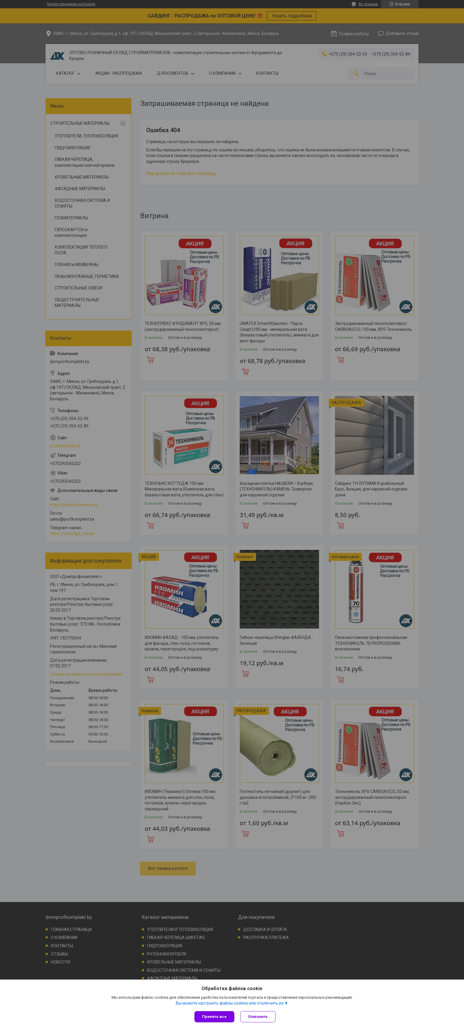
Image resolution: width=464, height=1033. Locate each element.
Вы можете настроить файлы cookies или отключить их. (230, 1003)
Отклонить (258, 1016)
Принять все (214, 1016)
